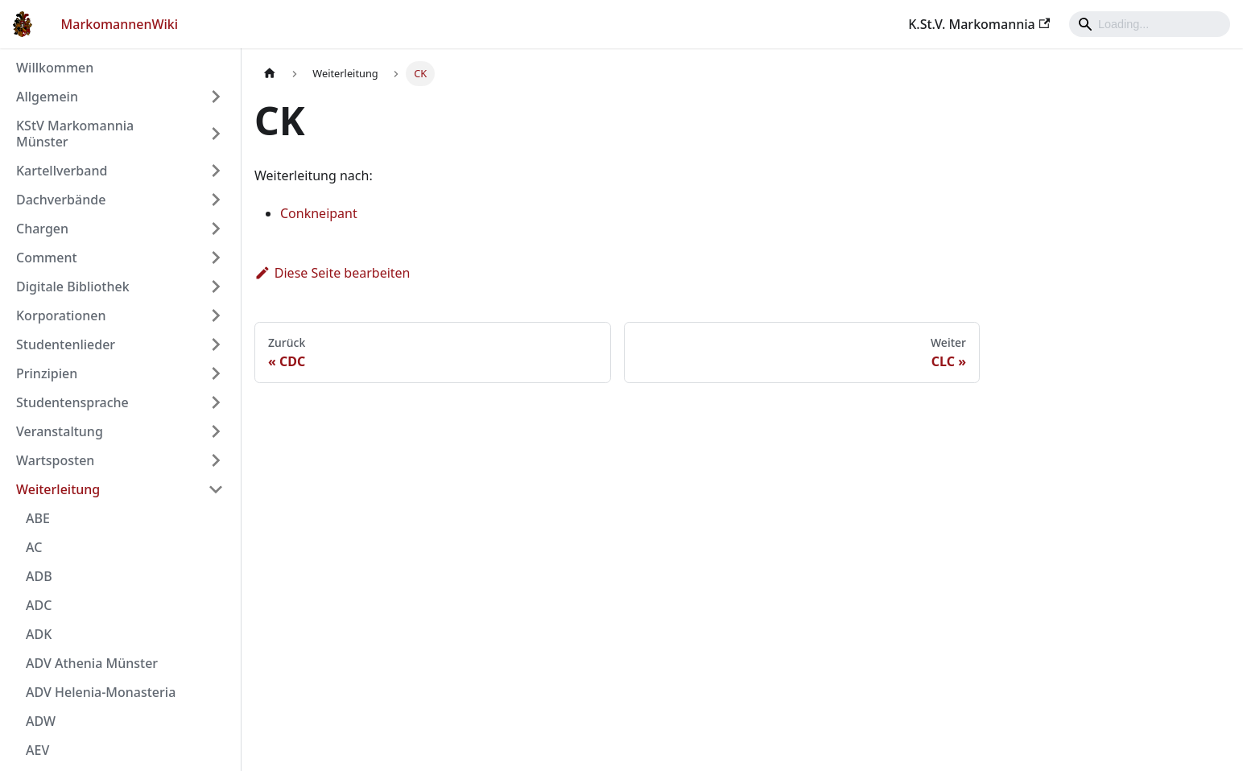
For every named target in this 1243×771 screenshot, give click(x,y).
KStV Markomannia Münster (75, 133)
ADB (39, 576)
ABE (38, 518)
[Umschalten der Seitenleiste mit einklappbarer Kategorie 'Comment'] (215, 257)
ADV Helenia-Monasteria (101, 692)
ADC (39, 605)
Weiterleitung (58, 489)
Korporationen (60, 315)
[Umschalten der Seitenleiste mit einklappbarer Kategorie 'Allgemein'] (215, 96)
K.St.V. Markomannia (979, 24)
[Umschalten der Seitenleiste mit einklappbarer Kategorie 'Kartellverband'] (215, 170)
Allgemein (47, 96)
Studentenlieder (65, 344)
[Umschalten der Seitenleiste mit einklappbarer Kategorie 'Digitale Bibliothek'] (215, 286)
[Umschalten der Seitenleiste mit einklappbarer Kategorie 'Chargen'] (215, 228)
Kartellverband (61, 170)
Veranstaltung (59, 431)
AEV (37, 750)
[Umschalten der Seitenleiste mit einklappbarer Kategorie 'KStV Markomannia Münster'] (215, 134)
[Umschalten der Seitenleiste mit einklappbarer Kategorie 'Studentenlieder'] (215, 344)
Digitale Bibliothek (73, 286)
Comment (46, 257)
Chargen (42, 228)
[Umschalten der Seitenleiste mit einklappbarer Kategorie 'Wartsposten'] (215, 460)
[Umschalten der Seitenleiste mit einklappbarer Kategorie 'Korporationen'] (215, 315)
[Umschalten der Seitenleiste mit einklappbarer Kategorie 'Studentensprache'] (215, 402)
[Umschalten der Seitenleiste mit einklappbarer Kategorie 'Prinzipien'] (215, 373)
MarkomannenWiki (120, 24)
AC (34, 547)
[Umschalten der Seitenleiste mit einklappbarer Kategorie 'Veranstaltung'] (215, 431)
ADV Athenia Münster (92, 663)
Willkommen (54, 67)
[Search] (1149, 24)
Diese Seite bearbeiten (332, 273)
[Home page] (269, 73)
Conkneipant (318, 213)
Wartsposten (55, 460)
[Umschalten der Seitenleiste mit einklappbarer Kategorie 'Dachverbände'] (215, 199)
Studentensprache (72, 402)
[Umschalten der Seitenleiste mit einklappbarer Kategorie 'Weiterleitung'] (215, 489)
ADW (41, 721)
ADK (39, 634)
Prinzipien (46, 373)
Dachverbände (60, 199)
